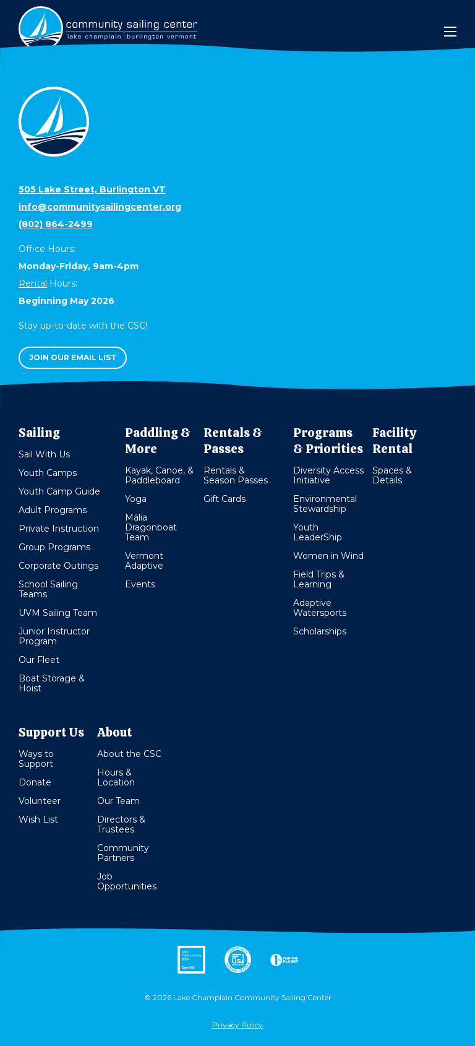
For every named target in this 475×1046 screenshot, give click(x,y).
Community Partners (123, 852)
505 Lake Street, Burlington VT (92, 189)
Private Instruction (59, 528)
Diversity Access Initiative (328, 475)
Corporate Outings (58, 565)
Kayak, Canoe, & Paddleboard (159, 475)
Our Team (118, 800)
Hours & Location (116, 777)
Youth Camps (48, 472)
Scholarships (319, 631)
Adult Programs (53, 510)
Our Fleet (39, 659)
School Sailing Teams (48, 589)
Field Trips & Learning (318, 579)
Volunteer (40, 800)
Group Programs (54, 547)
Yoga (136, 498)
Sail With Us (44, 454)
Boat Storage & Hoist (52, 683)
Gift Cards (224, 498)
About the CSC (129, 753)
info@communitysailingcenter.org (100, 206)
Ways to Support (36, 758)
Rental (33, 283)
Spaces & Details (392, 475)
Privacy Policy (237, 1024)
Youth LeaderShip (317, 532)
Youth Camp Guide (59, 491)
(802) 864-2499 (56, 224)
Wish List (38, 819)
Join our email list (72, 357)
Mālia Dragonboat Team (151, 527)
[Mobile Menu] (450, 32)
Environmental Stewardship (325, 503)
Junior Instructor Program (54, 636)
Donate (35, 782)
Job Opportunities (126, 881)
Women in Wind (328, 555)
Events (140, 584)
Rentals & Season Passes (235, 475)
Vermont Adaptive (144, 560)
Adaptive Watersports (319, 607)
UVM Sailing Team (58, 612)
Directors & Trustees (121, 824)
